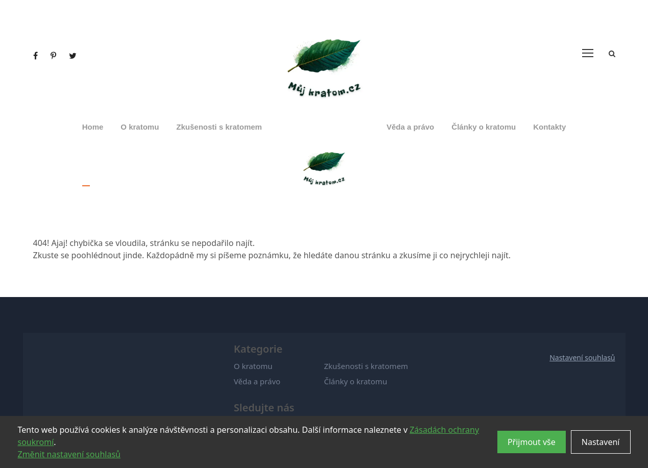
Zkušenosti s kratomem (219, 126)
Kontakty (549, 126)
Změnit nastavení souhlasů (69, 454)
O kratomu (140, 126)
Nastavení (601, 442)
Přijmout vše (532, 442)
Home (93, 126)
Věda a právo (410, 126)
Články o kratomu (483, 126)
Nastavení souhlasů (582, 357)
